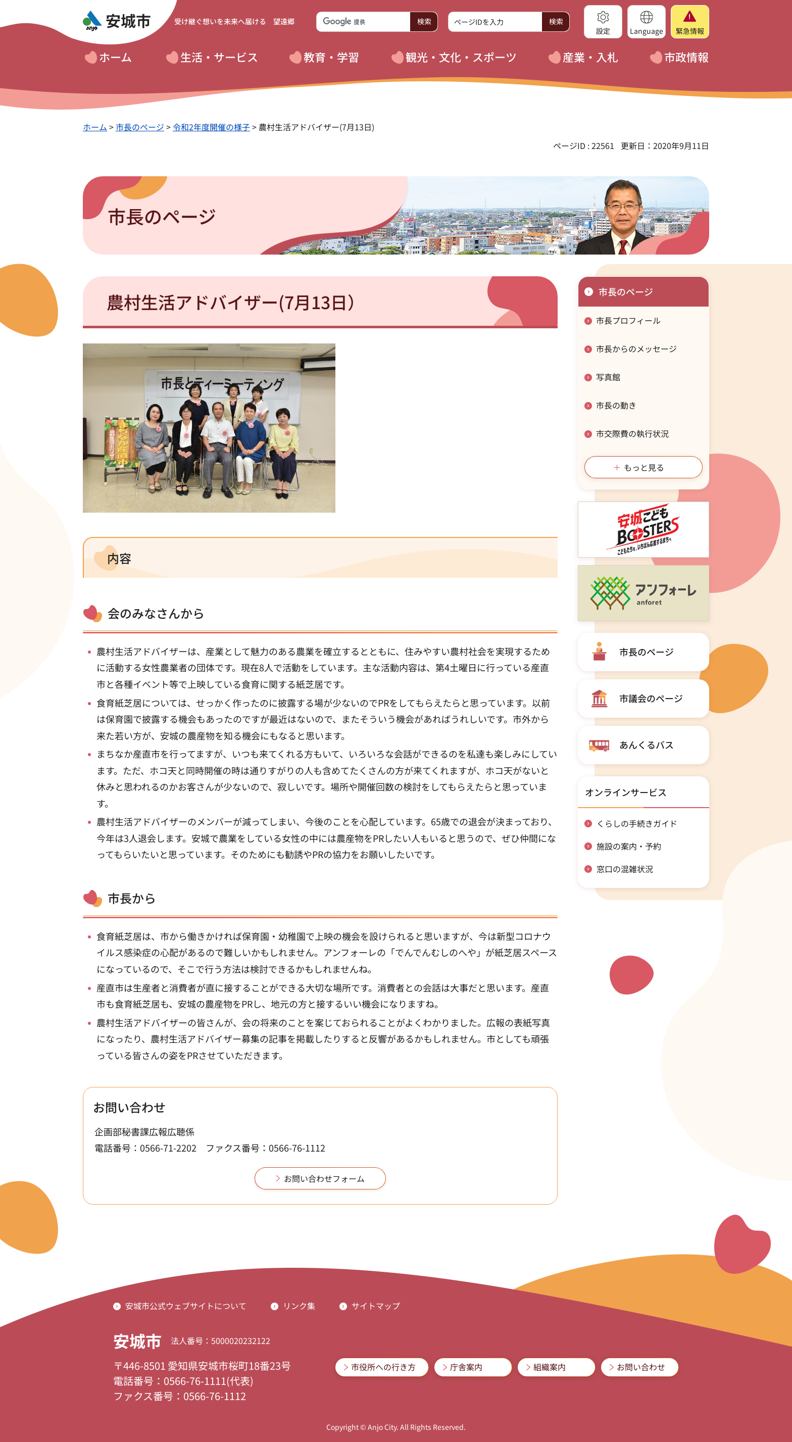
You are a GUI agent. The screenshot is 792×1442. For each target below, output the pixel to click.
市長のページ (140, 127)
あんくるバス (646, 744)
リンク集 (299, 1306)
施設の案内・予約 (629, 846)
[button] (603, 21)
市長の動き (616, 405)
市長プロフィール (628, 320)
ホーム (95, 127)
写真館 (608, 377)
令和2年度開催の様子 (211, 127)
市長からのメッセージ (636, 348)
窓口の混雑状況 (625, 869)
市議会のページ (651, 698)
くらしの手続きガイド (637, 823)
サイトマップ (376, 1306)
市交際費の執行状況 (632, 433)
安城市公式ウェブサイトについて (185, 1306)
